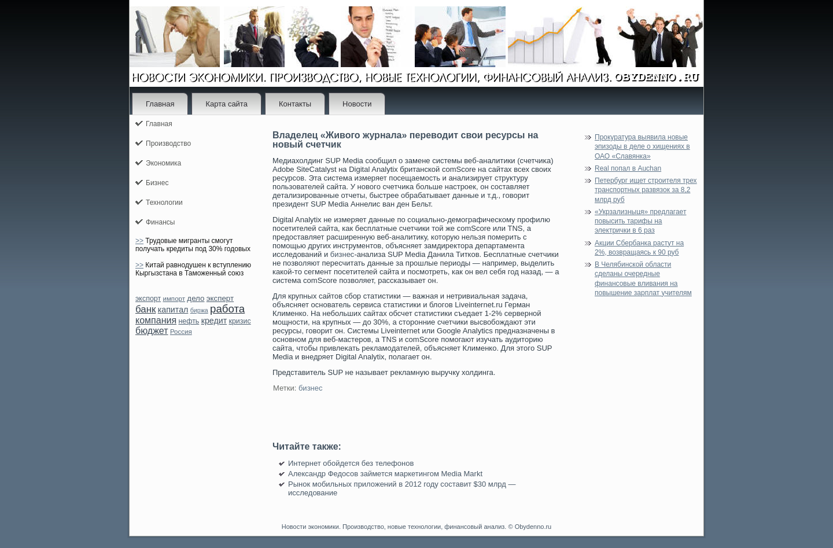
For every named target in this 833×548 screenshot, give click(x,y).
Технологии (164, 202)
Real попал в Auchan (628, 168)
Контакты (295, 104)
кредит (214, 320)
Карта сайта (226, 104)
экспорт (148, 299)
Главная (160, 104)
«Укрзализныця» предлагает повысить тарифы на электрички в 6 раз (640, 221)
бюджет (151, 331)
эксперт (220, 298)
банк (145, 309)
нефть (188, 321)
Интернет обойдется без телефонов (351, 463)
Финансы (160, 222)
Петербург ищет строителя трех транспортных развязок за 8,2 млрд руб (646, 190)
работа (227, 309)
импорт (174, 298)
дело (195, 298)
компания (155, 320)
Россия (181, 331)
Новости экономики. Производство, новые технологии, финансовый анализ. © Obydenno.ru (416, 526)
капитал (173, 309)
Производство (168, 143)
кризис (240, 321)
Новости (356, 104)
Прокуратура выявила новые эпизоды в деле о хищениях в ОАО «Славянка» (642, 146)
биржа (199, 310)
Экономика (163, 163)
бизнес (342, 254)
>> (139, 241)
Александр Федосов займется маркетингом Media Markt (385, 473)
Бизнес (157, 183)
